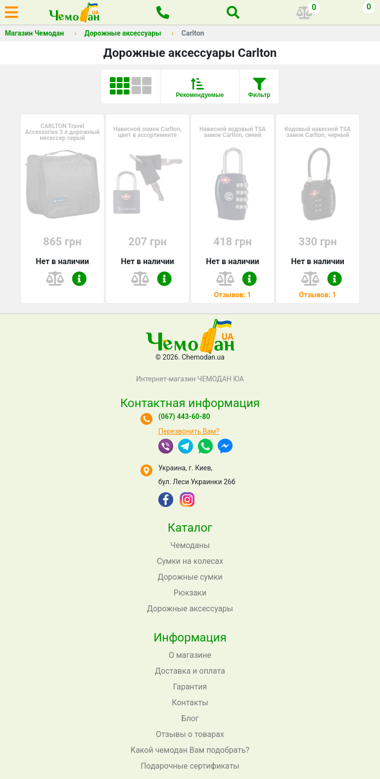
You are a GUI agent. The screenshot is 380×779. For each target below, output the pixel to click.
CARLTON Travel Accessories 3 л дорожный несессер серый (62, 132)
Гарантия (190, 686)
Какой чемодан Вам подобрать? (190, 750)
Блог (189, 718)
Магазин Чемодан (34, 33)
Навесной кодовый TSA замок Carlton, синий (232, 132)
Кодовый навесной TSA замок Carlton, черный (318, 132)
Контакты (190, 702)
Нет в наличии (62, 261)
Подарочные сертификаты (190, 766)
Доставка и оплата (190, 671)
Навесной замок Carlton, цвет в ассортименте (147, 132)
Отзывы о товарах (190, 734)
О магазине (190, 655)
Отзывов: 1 (232, 294)
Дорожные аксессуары (122, 33)
